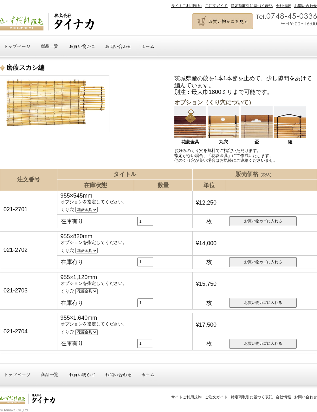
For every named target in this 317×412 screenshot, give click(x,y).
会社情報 (283, 5)
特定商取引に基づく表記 (252, 5)
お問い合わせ (305, 5)
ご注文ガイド (216, 5)
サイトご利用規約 (186, 5)
